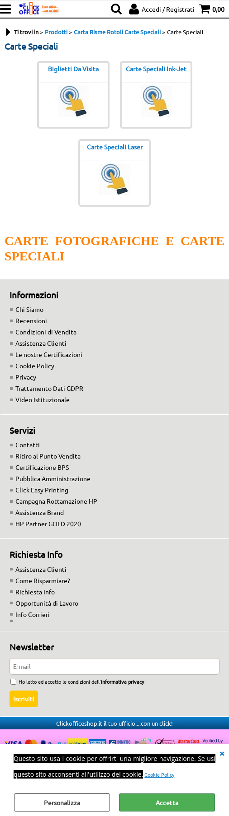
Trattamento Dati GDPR (49, 388)
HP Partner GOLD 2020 (48, 523)
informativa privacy (122, 681)
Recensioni (31, 320)
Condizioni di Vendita (45, 332)
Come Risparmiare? (42, 580)
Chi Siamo (29, 309)
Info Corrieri (32, 614)
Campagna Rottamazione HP (56, 501)
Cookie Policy (159, 774)
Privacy (25, 377)
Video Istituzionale (42, 399)
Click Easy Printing (41, 490)
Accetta (167, 802)
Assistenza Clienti (41, 343)
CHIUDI (221, 752)
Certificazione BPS (42, 467)
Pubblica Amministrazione (53, 478)
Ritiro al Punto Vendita (48, 456)
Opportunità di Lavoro (46, 603)
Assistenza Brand (39, 512)
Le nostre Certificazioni (48, 354)
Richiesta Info (35, 592)
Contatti (27, 444)
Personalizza (62, 802)
